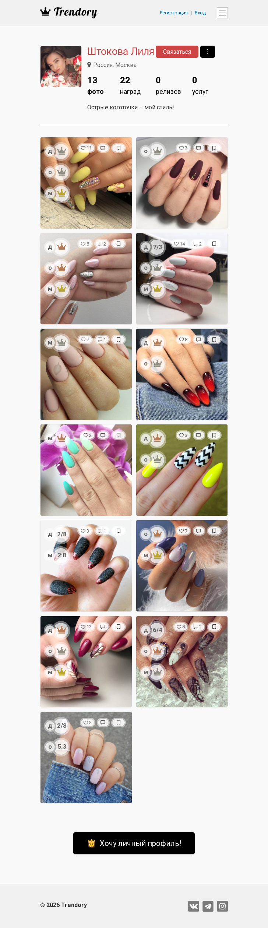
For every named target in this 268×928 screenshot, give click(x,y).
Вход (200, 12)
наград (130, 84)
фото (95, 84)
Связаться (177, 51)
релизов (168, 84)
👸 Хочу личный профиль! (134, 843)
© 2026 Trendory (63, 904)
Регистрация (174, 12)
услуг (200, 84)
